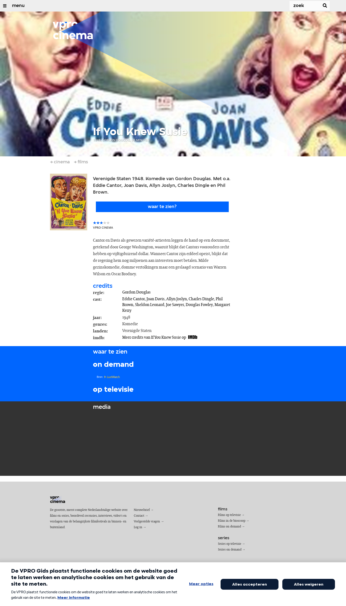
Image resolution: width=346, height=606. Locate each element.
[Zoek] (301, 6)
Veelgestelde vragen (147, 522)
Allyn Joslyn (176, 299)
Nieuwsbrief (142, 510)
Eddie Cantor (133, 299)
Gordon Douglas (136, 292)
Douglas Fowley (199, 304)
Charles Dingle (201, 299)
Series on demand (229, 550)
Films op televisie (229, 515)
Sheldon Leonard (149, 304)
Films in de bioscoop (231, 521)
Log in (138, 527)
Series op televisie (229, 544)
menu (18, 5)
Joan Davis (156, 299)
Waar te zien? (162, 206)
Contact (139, 516)
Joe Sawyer (175, 304)
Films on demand (229, 527)
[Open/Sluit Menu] (5, 6)
